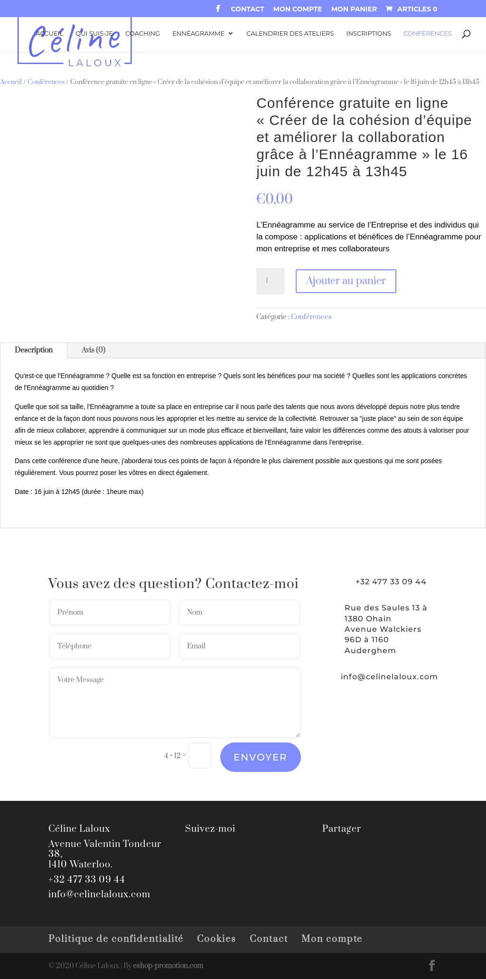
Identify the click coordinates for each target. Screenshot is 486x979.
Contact (247, 9)
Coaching (142, 33)
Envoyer (261, 757)
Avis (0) (93, 350)
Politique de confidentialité (116, 939)
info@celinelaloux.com (389, 676)
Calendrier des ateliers (290, 33)
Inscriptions (369, 33)
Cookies (216, 939)
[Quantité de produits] (270, 281)
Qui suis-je (94, 33)
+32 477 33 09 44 (86, 880)
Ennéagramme (198, 33)
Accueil (49, 33)
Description (34, 350)
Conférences (427, 33)
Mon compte (297, 9)
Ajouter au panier (346, 281)
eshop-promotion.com (168, 965)
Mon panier (354, 9)
